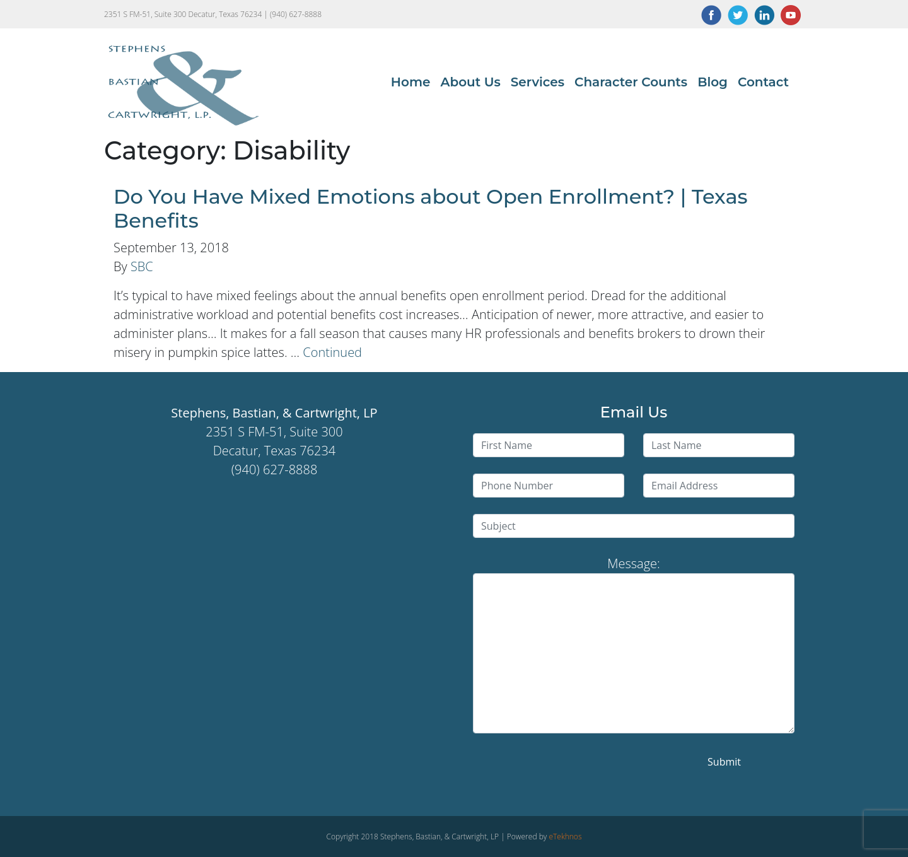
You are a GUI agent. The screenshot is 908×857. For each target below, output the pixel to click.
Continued (332, 352)
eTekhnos (565, 836)
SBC (142, 266)
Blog (712, 82)
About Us (470, 82)
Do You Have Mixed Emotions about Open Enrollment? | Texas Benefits (431, 208)
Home (411, 82)
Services (537, 82)
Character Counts (630, 82)
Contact (763, 82)
